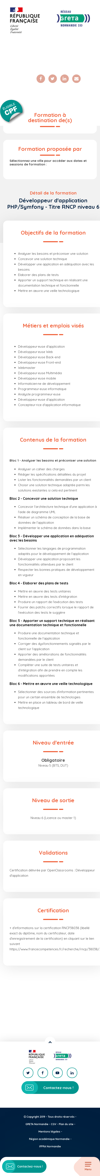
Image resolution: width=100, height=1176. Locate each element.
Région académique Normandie (49, 1139)
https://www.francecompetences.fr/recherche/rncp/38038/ (54, 949)
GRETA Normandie (36, 1124)
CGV (53, 1124)
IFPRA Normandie (50, 1146)
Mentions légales (49, 1131)
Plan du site (66, 1124)
